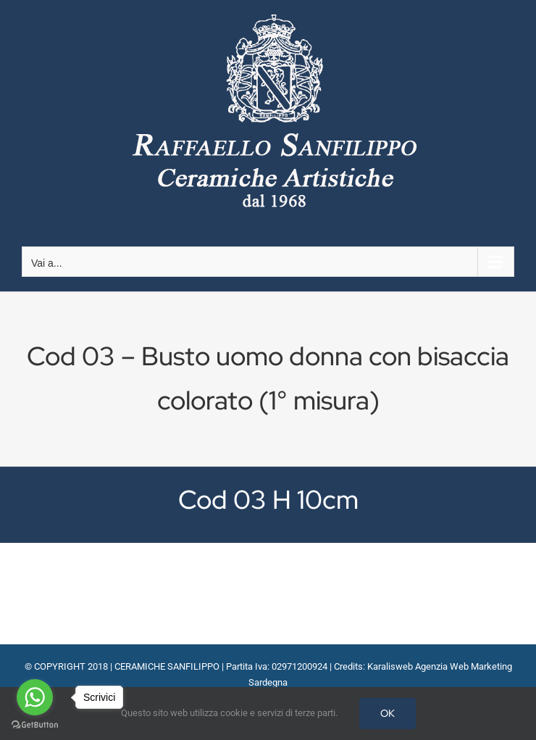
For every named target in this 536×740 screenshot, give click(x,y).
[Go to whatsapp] (35, 697)
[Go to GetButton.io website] (35, 725)
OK (387, 713)
